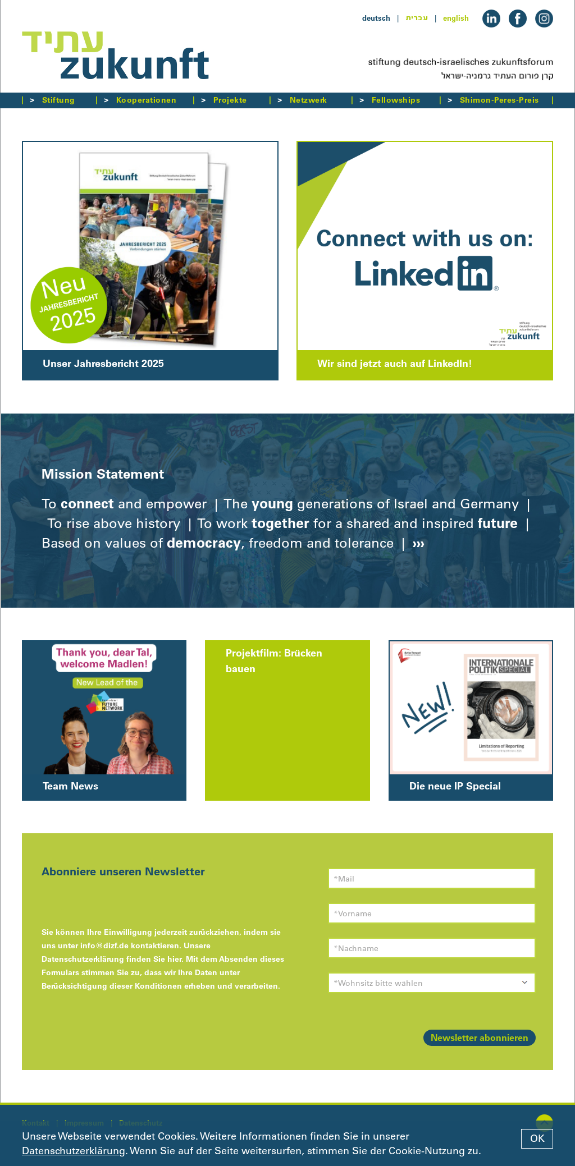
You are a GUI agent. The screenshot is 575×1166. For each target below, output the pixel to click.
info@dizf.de (104, 945)
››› (417, 542)
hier (174, 959)
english (456, 17)
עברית (416, 18)
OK (537, 1138)
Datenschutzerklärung (73, 1151)
